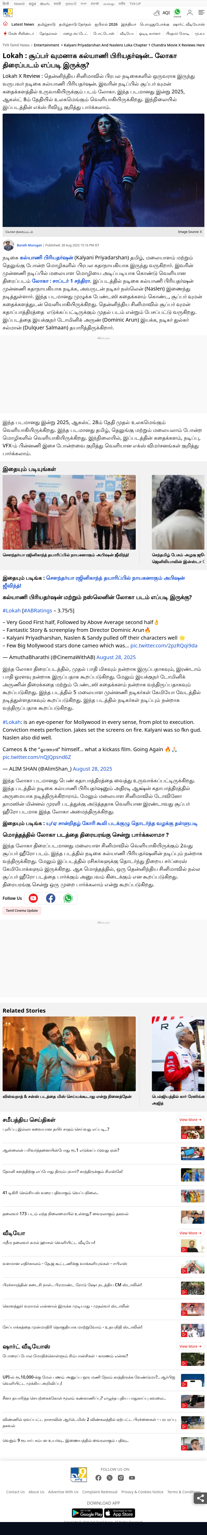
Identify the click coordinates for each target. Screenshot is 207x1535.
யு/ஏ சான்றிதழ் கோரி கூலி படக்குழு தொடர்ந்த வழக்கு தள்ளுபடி (122, 823)
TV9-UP (135, 3)
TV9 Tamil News (16, 45)
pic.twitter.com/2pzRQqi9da (164, 645)
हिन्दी (6, 3)
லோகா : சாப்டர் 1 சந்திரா (61, 280)
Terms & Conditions (184, 1491)
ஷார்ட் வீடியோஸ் (189, 24)
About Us (36, 1491)
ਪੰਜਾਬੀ (95, 3)
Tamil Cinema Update (22, 910)
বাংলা (84, 3)
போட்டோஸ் (103, 33)
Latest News (22, 24)
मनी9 (122, 3)
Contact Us (15, 1491)
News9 (19, 3)
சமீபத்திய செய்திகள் (29, 1119)
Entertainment (46, 45)
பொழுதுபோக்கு (154, 24)
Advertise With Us (63, 1491)
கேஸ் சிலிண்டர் (21, 33)
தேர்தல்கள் (48, 33)
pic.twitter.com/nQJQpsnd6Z (37, 756)
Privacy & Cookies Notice (142, 1491)
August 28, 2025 (116, 657)
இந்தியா (128, 24)
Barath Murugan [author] (30, 245)
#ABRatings (38, 610)
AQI (166, 13)
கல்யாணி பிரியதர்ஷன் (46, 257)
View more (190, 1119)
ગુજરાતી (70, 3)
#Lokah (12, 610)
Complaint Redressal (100, 1491)
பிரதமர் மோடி (177, 33)
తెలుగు (45, 3)
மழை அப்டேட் (75, 33)
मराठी (57, 3)
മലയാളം (108, 3)
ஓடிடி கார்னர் (149, 33)
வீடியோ (127, 33)
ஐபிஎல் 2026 (106, 24)
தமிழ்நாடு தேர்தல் (75, 24)
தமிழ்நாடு (46, 24)
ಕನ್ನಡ (32, 3)
